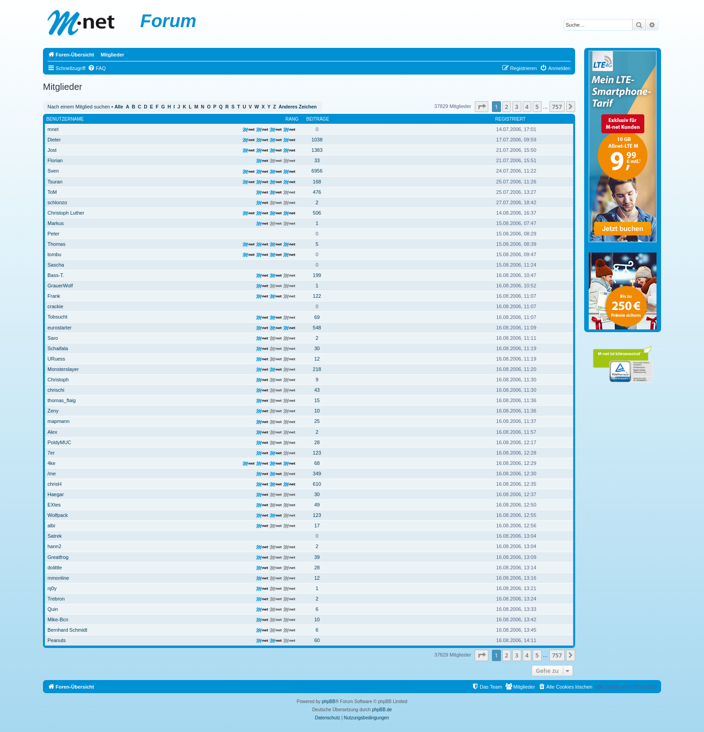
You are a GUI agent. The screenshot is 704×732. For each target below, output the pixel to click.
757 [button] (557, 107)
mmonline (58, 578)
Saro (52, 338)
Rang (291, 119)
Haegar (55, 494)
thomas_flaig (61, 400)
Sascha (55, 264)
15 (317, 400)
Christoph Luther (65, 213)
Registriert (510, 119)
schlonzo (57, 202)
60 (317, 640)
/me (51, 473)
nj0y (52, 588)
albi (51, 525)
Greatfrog (57, 557)
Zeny (52, 410)
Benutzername (65, 119)
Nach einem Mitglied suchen (78, 106)
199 (317, 275)
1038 (317, 139)
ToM (52, 192)
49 (317, 504)
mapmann (58, 421)
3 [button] (516, 107)
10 (317, 410)
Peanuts (56, 640)
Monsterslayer (63, 369)
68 (317, 463)
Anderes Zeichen (298, 106)
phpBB (328, 701)
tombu (54, 254)
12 (317, 358)
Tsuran (54, 181)
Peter (53, 233)
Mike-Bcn (57, 619)
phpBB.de (382, 709)
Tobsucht (57, 316)
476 (317, 192)
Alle (118, 106)
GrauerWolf (60, 285)
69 (317, 317)
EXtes (54, 504)
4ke (51, 463)
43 (317, 390)
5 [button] (537, 107)
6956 (317, 171)
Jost (52, 150)
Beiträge (317, 119)
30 (317, 348)
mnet (52, 129)
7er (51, 452)
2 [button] (506, 107)
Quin (52, 609)
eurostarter (59, 327)
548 (317, 327)
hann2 (54, 546)
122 (317, 296)
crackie (55, 306)
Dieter (54, 139)
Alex (52, 432)
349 (317, 473)
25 (317, 421)
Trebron (56, 598)
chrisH (54, 484)
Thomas (56, 244)
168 (317, 181)
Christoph (58, 379)
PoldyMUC (59, 442)
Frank (53, 296)
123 (317, 452)
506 (317, 213)
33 (317, 160)
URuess (56, 358)
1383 (317, 150)
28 (317, 442)
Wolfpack (57, 515)
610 (317, 484)
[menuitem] (97, 68)
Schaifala (57, 348)
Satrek (54, 536)
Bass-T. (55, 275)
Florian (55, 160)
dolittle (54, 567)
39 (317, 557)
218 (317, 369)
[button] (481, 106)
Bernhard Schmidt (67, 630)
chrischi (55, 390)
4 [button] (527, 107)
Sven (53, 171)
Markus (55, 223)
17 (317, 525)
